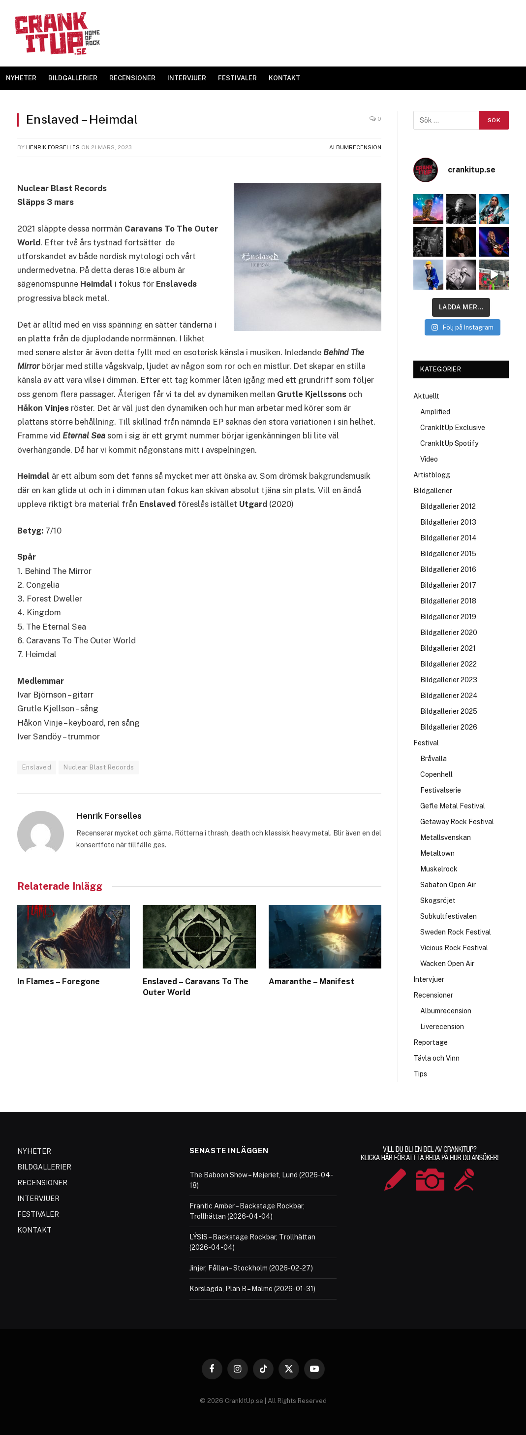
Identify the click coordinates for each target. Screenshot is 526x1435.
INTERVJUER (186, 78)
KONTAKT (284, 78)
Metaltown (437, 853)
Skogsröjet (438, 900)
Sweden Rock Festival (455, 932)
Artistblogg (431, 475)
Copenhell (436, 774)
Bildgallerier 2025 (448, 711)
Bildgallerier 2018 (448, 601)
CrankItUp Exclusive (452, 428)
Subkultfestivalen (448, 916)
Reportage (430, 1042)
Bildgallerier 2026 (448, 727)
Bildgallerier (432, 491)
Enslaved (36, 767)
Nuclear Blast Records (98, 767)
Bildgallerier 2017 (448, 585)
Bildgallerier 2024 (449, 696)
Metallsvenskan (445, 837)
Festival (426, 743)
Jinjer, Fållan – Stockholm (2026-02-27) (251, 1268)
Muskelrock (439, 869)
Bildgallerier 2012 (448, 506)
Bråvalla (433, 759)
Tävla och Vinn (436, 1058)
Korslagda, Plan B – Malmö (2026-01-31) (252, 1289)
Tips (420, 1074)
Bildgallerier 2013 (448, 522)
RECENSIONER (132, 78)
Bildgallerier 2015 (448, 554)
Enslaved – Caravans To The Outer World (195, 987)
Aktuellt (426, 396)
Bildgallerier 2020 (448, 632)
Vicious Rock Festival (454, 948)
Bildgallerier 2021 (448, 648)
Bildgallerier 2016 (448, 569)
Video (429, 459)
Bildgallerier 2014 (448, 538)
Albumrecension (355, 147)
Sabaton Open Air (448, 885)
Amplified (435, 412)
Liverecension (442, 1027)
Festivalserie (440, 790)
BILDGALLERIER (72, 78)
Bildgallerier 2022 (448, 664)
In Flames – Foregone (58, 981)
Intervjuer (428, 979)
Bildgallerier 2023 (448, 680)
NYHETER (21, 78)
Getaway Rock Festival (457, 822)
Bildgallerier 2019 (448, 617)
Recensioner (433, 995)
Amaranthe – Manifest (311, 981)
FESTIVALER (237, 78)
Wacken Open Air (447, 964)
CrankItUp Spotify (449, 443)
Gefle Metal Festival (452, 806)
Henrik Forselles (53, 147)
